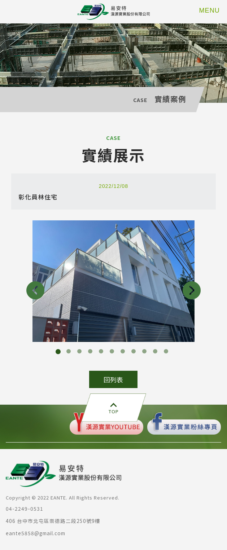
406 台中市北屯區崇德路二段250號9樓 (53, 520)
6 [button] (113, 352)
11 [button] (167, 352)
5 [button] (102, 352)
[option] (113, 281)
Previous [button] (35, 290)
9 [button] (145, 352)
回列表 (113, 379)
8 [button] (135, 352)
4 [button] (91, 352)
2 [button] (70, 352)
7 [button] (124, 352)
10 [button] (156, 352)
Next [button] (192, 290)
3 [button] (80, 352)
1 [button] (59, 352)
